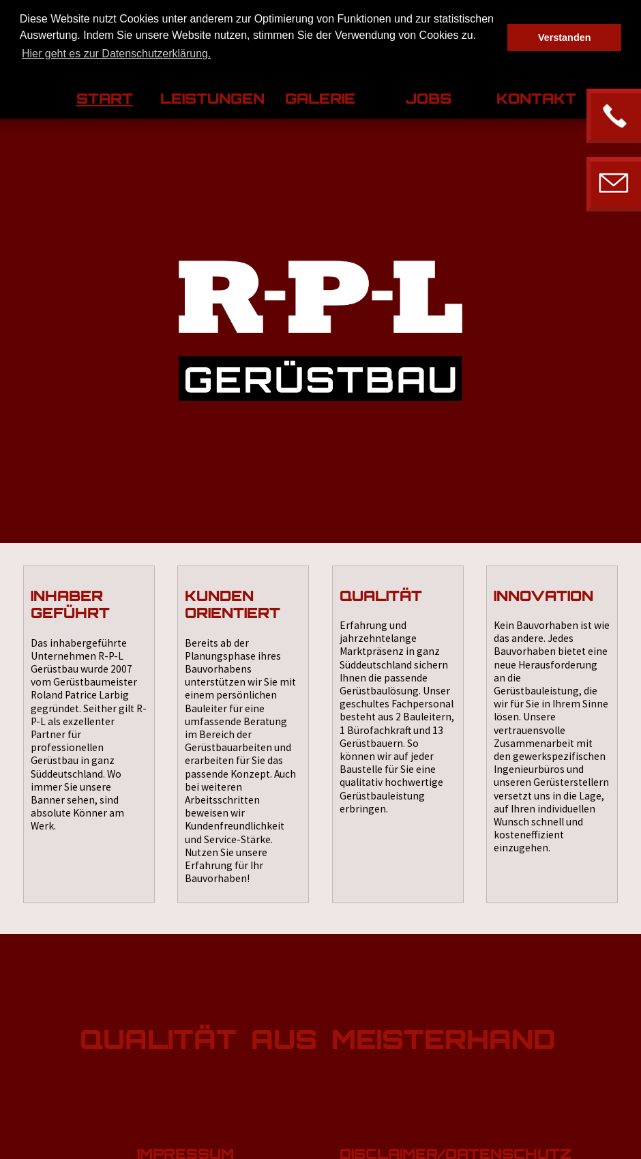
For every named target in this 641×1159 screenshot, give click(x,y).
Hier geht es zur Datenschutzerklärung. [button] (116, 53)
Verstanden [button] (564, 37)
